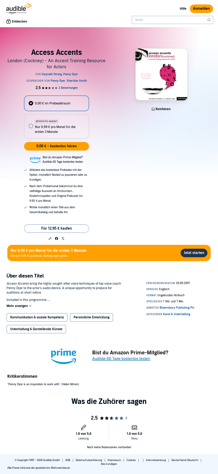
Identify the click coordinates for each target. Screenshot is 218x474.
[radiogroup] (56, 117)
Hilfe (183, 9)
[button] (50, 238)
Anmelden (201, 9)
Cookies (131, 460)
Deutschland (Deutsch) (185, 460)
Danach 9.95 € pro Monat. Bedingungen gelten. (48, 253)
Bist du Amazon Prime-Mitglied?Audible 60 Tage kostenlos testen (63, 160)
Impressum (115, 460)
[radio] (56, 103)
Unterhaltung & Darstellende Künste (36, 329)
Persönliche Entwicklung (91, 317)
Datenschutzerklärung (89, 460)
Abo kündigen (109, 464)
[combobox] (172, 20)
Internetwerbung (156, 460)
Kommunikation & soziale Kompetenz (37, 317)
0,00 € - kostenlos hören (56, 146)
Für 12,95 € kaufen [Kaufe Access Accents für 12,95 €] (56, 228)
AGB (68, 460)
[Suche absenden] (209, 20)
